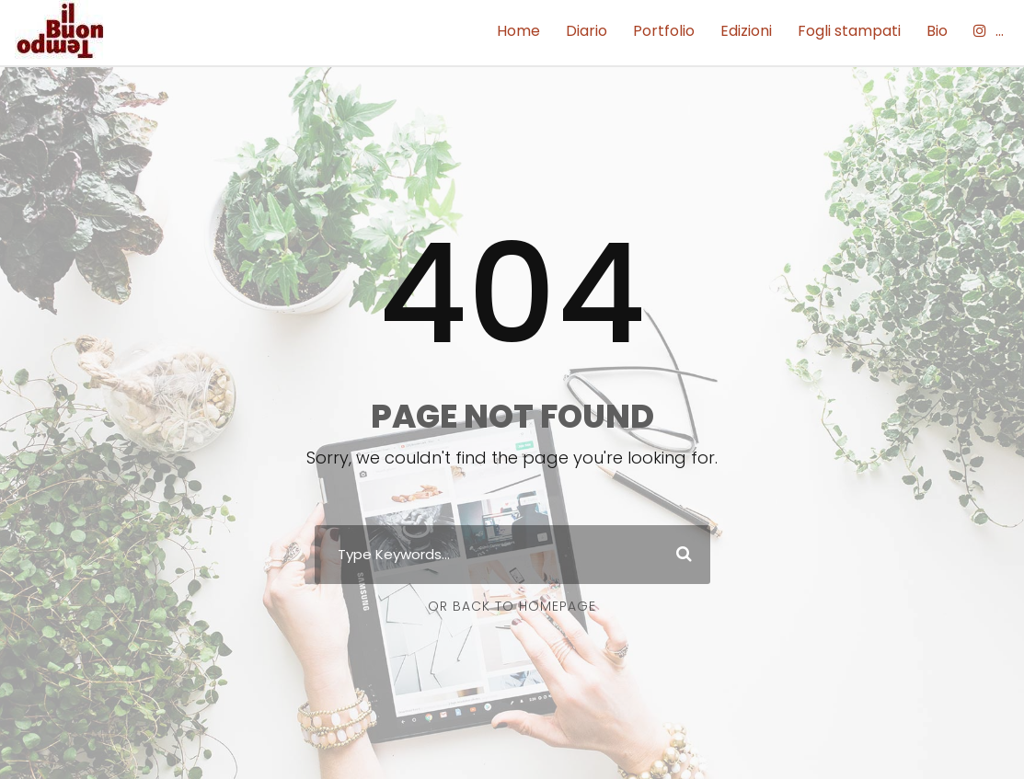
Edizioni (746, 30)
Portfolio (664, 30)
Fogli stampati (849, 30)
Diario (586, 30)
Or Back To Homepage (512, 606)
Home (518, 30)
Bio (937, 30)
